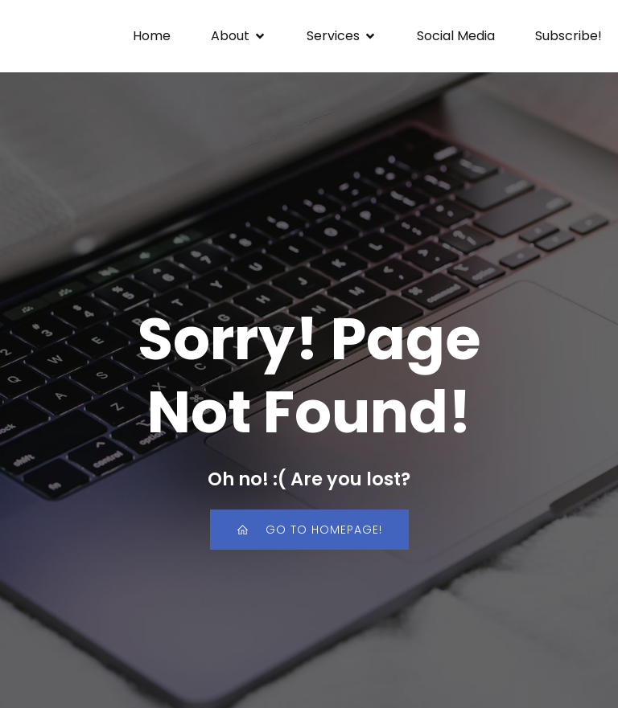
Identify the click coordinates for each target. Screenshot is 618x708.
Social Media (456, 36)
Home (152, 36)
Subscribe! (568, 36)
